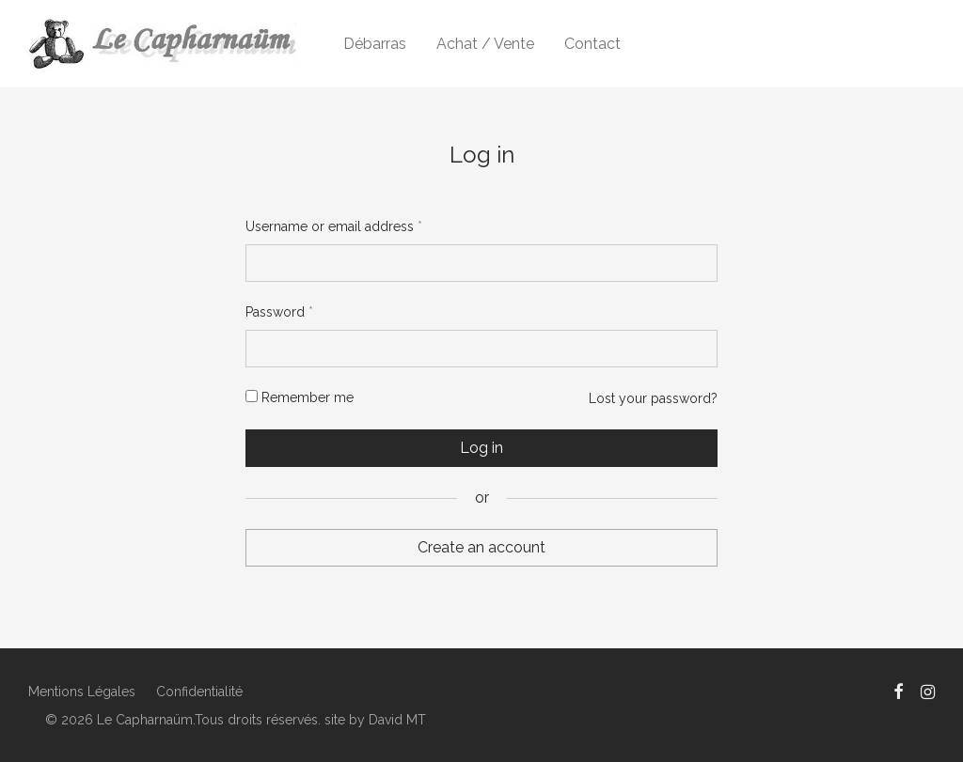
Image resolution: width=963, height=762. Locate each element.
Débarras (374, 44)
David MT (397, 719)
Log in (481, 448)
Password (279, 311)
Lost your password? (653, 398)
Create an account (481, 547)
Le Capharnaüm (145, 719)
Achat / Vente (485, 44)
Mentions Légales (81, 691)
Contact (592, 44)
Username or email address (333, 226)
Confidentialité (199, 691)
